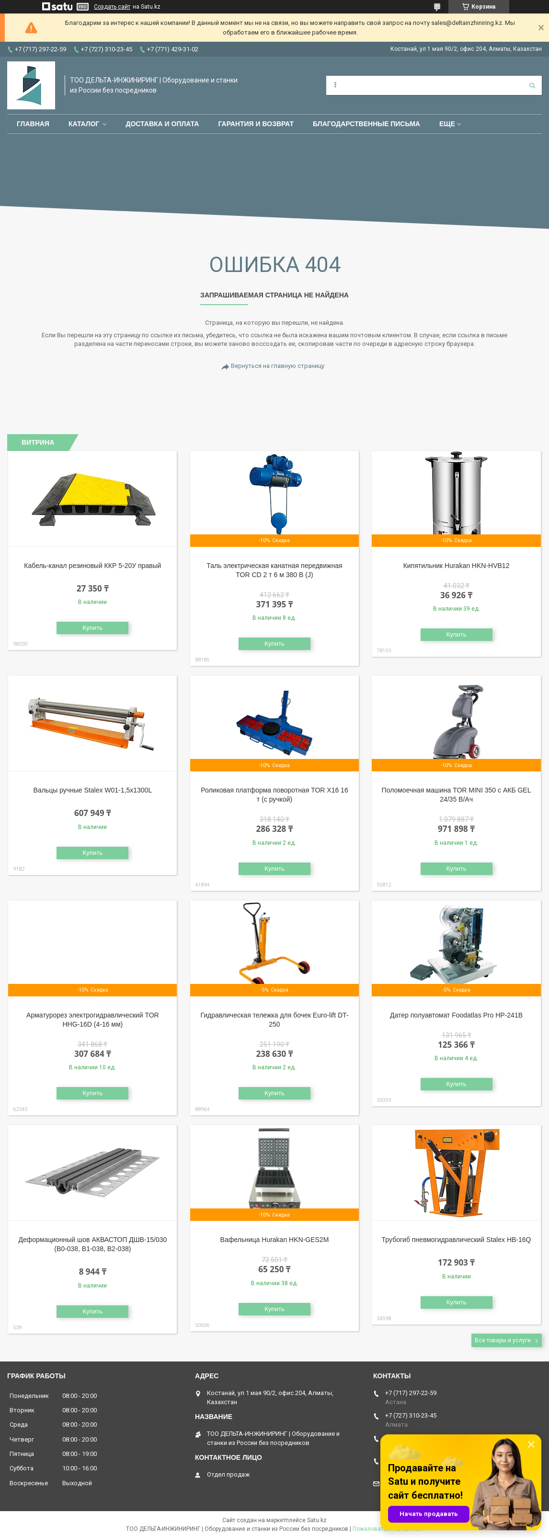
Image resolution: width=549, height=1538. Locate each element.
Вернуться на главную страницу (277, 365)
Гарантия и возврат (256, 124)
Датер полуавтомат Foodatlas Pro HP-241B (456, 1015)
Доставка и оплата (162, 124)
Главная (33, 124)
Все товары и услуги (503, 1340)
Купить (92, 627)
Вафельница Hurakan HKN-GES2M (274, 1239)
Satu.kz (317, 1520)
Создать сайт (112, 6)
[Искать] (532, 85)
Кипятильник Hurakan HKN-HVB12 (456, 565)
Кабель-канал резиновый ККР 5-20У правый (92, 565)
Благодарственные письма (366, 124)
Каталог (84, 124)
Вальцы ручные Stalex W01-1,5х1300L (93, 790)
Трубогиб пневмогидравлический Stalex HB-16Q (456, 1239)
